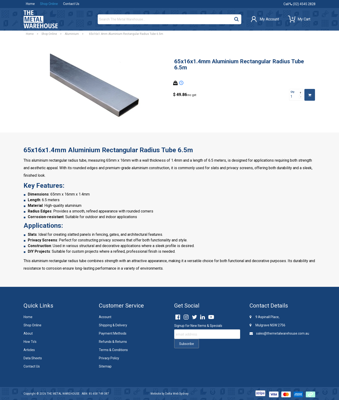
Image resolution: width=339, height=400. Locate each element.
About (28, 333)
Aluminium (72, 34)
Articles (29, 350)
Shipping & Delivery (113, 325)
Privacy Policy (109, 358)
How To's (30, 342)
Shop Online (49, 4)
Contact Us (71, 4)
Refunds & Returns (113, 342)
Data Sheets (33, 358)
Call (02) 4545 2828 (299, 4)
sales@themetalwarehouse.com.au (279, 333)
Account (105, 317)
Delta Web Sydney (177, 393)
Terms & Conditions (113, 350)
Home (30, 4)
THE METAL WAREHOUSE (63, 393)
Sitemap (105, 366)
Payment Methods (112, 333)
